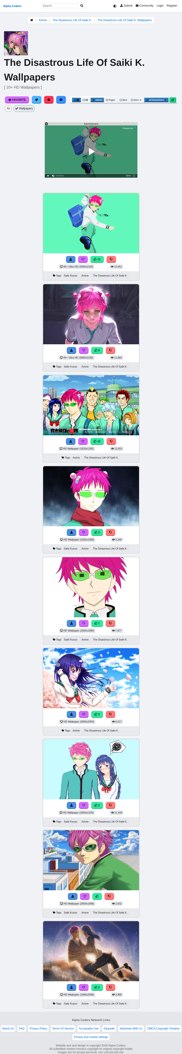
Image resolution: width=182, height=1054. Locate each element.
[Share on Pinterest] (49, 100)
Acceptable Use (89, 1028)
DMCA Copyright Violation (163, 1028)
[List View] (85, 100)
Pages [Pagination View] (110, 100)
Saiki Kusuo (70, 275)
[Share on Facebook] (61, 100)
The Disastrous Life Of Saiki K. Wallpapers (124, 20)
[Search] (82, 6)
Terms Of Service (63, 1028)
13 (97, 441)
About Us (8, 1028)
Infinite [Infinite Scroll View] (97, 100)
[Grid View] (76, 100)
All (8, 108)
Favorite (17, 99)
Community (144, 5)
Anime (43, 20)
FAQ (21, 1028)
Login (160, 5)
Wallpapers (24, 108)
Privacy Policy (38, 1028)
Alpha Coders (12, 6)
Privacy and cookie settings (91, 1037)
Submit (126, 5)
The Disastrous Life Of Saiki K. (72, 20)
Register (172, 5)
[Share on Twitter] (36, 100)
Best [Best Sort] (123, 100)
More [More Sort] (136, 100)
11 (97, 259)
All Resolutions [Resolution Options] (156, 100)
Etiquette (109, 1028)
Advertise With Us (131, 1028)
